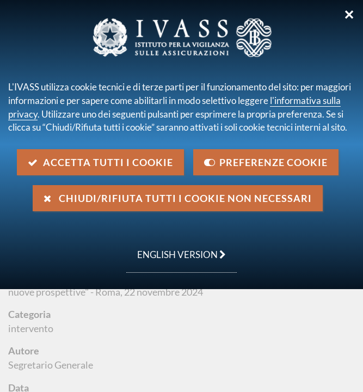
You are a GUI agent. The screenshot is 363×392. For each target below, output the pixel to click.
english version (176, 248)
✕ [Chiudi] (349, 14)
